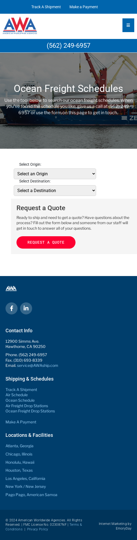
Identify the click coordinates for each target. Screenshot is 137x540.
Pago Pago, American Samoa (31, 494)
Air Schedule (16, 394)
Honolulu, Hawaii (19, 462)
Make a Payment (83, 7)
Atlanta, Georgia (19, 445)
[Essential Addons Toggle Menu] (128, 25)
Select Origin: (30, 164)
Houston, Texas (19, 470)
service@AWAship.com (37, 365)
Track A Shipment (46, 7)
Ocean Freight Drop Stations (30, 411)
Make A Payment (20, 422)
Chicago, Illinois (18, 454)
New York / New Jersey (25, 486)
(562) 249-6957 (68, 45)
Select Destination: (35, 181)
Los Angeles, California (25, 478)
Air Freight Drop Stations (26, 405)
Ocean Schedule (20, 400)
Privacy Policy (37, 529)
